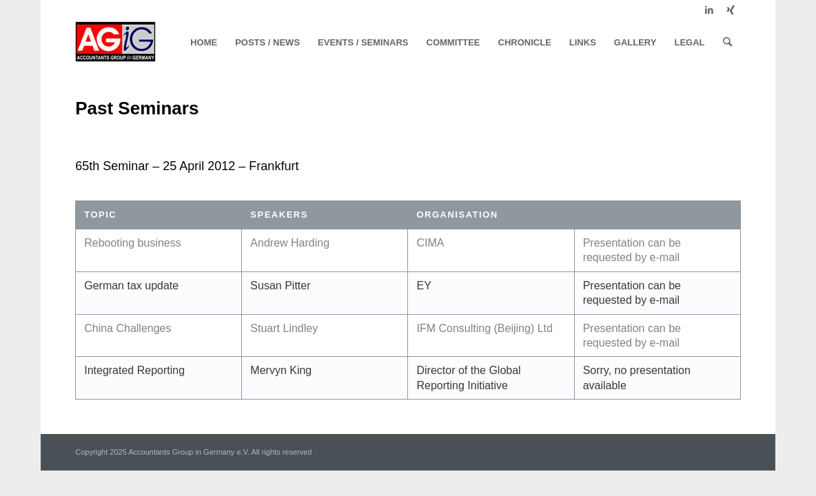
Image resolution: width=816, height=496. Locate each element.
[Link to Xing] (730, 10)
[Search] (727, 42)
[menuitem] (203, 42)
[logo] (115, 42)
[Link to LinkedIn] (710, 10)
